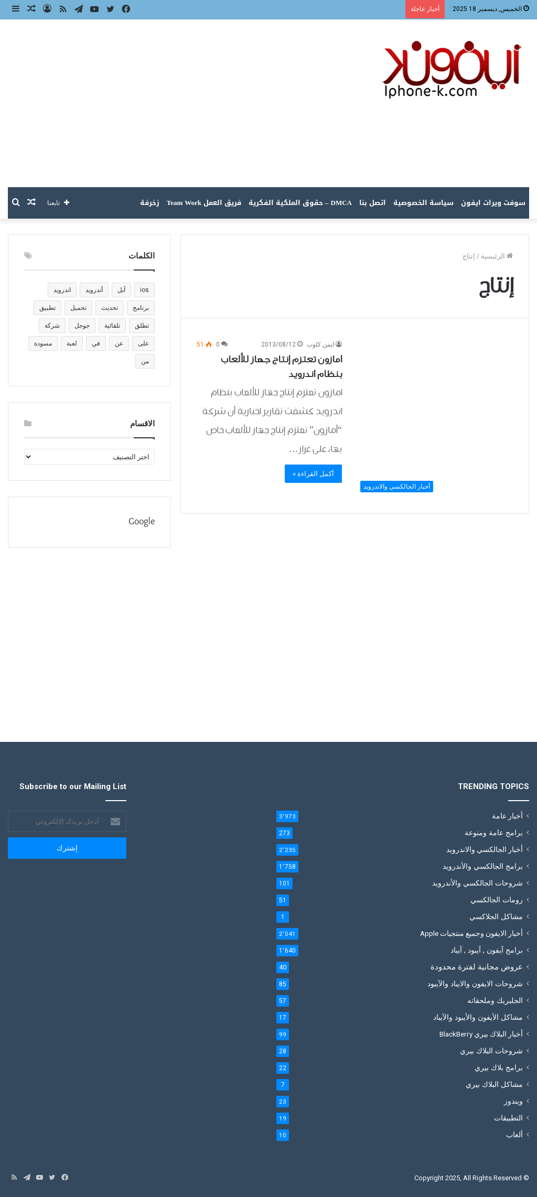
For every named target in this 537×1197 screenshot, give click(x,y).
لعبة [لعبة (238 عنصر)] (72, 343)
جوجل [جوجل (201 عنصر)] (82, 325)
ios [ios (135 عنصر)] (144, 290)
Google (141, 522)
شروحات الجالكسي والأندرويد (477, 883)
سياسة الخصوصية (423, 202)
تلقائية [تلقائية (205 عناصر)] (112, 325)
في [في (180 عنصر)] (96, 343)
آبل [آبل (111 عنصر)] (121, 290)
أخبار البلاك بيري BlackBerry (481, 1034)
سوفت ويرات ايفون (493, 202)
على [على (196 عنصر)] (143, 343)
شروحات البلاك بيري (491, 1051)
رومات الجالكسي (496, 900)
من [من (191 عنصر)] (145, 361)
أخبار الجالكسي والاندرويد (484, 849)
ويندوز (513, 1101)
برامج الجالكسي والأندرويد (483, 866)
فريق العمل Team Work (204, 202)
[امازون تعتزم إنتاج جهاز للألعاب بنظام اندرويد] (434, 418)
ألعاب (514, 1134)
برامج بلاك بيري (499, 1067)
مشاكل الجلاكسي (496, 916)
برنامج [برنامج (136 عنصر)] (141, 307)
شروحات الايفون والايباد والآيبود (475, 983)
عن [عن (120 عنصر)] (119, 343)
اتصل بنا (372, 202)
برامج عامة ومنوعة (494, 832)
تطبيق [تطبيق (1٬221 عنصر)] (47, 307)
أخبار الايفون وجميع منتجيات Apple (471, 933)
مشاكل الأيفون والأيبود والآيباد (478, 1017)
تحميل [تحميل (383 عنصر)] (78, 307)
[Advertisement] (179, 103)
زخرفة (149, 202)
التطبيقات (508, 1118)
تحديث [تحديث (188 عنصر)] (109, 307)
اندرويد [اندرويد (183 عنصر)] (62, 290)
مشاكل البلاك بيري (494, 1084)
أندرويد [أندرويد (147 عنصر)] (94, 290)
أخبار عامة (507, 816)
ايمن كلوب (320, 344)
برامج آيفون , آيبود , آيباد (486, 950)
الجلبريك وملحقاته (495, 1000)
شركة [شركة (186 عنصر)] (52, 325)
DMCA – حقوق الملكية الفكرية (300, 202)
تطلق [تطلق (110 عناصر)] (142, 325)
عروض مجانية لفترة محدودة (477, 967)
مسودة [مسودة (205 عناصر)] (43, 343)
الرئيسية (497, 256)
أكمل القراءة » (313, 474)
